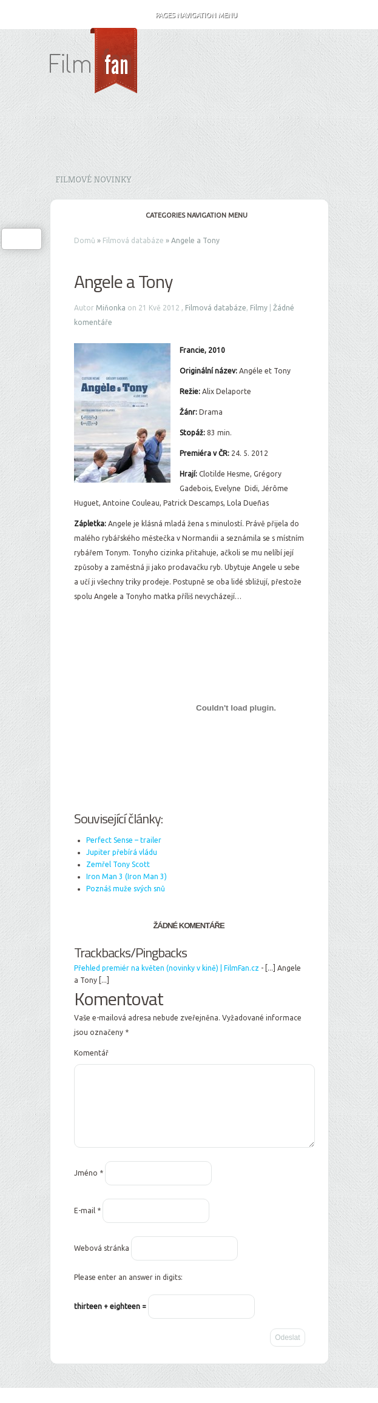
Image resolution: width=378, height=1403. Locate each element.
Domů (84, 240)
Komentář (91, 1053)
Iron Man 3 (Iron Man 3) (126, 876)
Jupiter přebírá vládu (121, 852)
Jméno (88, 1187)
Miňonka (111, 308)
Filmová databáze (133, 240)
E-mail (87, 1225)
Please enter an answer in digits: (128, 1292)
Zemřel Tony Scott (118, 864)
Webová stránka (101, 1263)
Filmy (259, 308)
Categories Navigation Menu (188, 215)
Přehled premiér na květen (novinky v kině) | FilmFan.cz (166, 968)
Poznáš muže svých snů (125, 888)
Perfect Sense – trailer (123, 840)
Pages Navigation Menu (188, 15)
